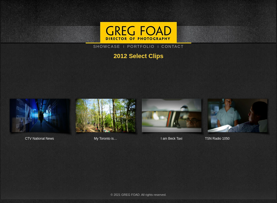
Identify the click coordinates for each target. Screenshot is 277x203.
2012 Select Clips (138, 56)
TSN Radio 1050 (237, 117)
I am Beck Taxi (171, 117)
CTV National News (39, 117)
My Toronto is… (105, 117)
